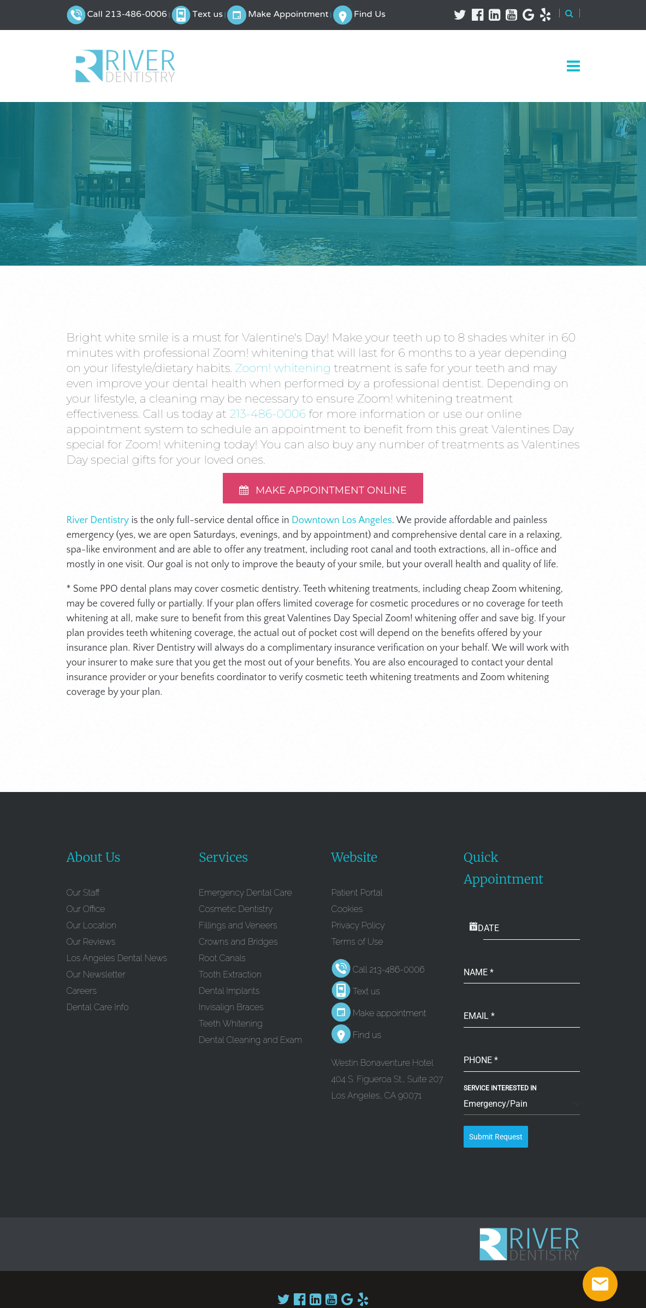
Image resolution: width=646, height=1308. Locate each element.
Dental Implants (229, 994)
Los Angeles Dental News (117, 961)
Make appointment (389, 1016)
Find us (367, 1038)
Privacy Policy (358, 928)
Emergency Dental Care (245, 896)
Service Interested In (500, 1091)
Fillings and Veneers (238, 928)
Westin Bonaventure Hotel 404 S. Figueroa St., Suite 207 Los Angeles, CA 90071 (387, 1082)
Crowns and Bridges (238, 945)
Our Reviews (91, 945)
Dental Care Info (98, 1010)
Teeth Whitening (231, 1027)
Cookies (347, 912)
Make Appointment (288, 14)
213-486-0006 (267, 414)
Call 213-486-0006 (127, 14)
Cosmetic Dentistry (236, 912)
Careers (82, 994)
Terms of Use (357, 945)
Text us (207, 14)
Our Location (92, 928)
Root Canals (222, 961)
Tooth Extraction (230, 978)
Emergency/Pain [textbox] (496, 1107)
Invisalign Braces (231, 1010)
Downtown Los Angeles (342, 523)
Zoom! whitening (283, 368)
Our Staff (83, 896)
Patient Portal (357, 896)
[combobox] (522, 1107)
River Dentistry (98, 523)
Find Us (370, 14)
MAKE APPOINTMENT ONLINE (323, 492)
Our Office (86, 912)
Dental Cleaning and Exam (250, 1043)
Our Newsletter (96, 978)
